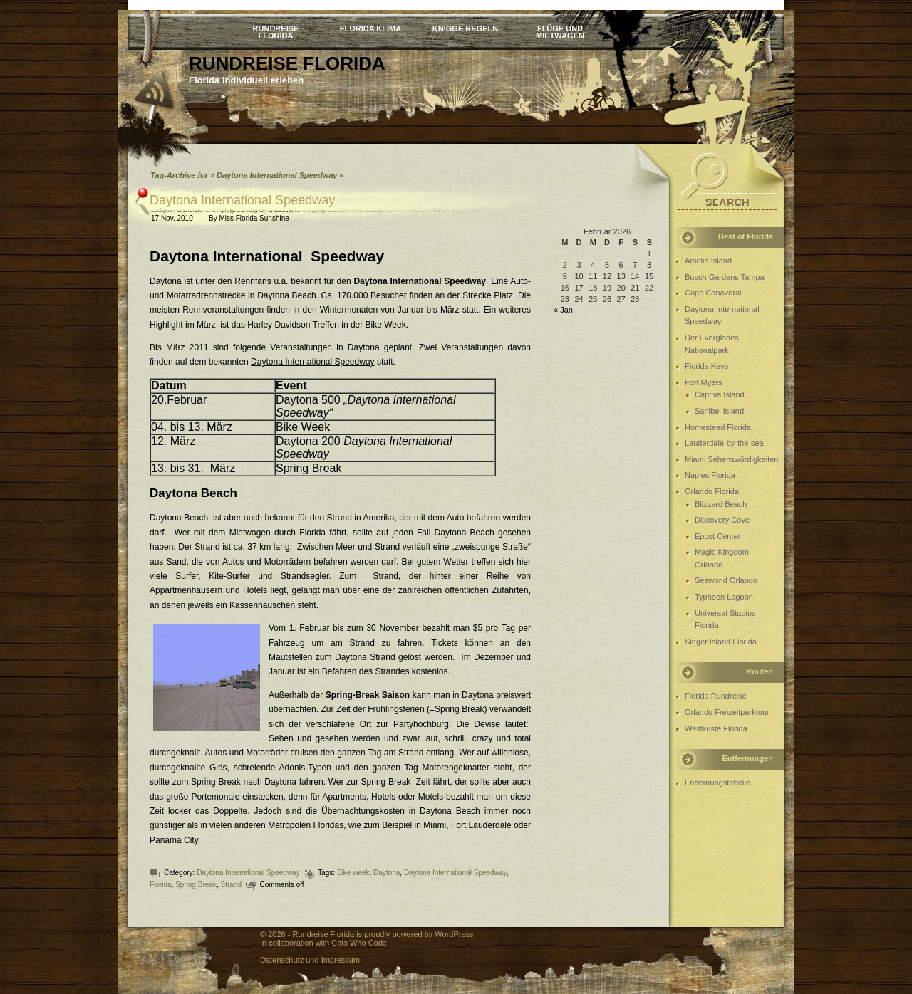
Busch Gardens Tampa (725, 277)
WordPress (454, 934)
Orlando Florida (712, 491)
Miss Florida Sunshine (254, 218)
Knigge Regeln (465, 28)
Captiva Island (720, 394)
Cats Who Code (359, 942)
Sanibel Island (719, 411)
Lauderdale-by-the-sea (724, 443)
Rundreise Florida (276, 31)
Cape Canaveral (713, 292)
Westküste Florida (716, 728)
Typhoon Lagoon (724, 596)
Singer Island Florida (721, 641)
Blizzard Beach (721, 504)
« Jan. (564, 309)
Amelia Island (708, 260)
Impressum (340, 960)
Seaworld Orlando (726, 580)
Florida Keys (706, 366)
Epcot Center (717, 536)
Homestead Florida (718, 427)
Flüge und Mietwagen (560, 31)
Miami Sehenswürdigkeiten (731, 459)
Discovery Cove (722, 520)
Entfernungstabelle (717, 782)
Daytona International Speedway (242, 200)
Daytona (386, 873)
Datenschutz (282, 960)
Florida (161, 885)
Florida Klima (370, 28)
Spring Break (196, 885)
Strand (231, 885)
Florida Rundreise (716, 695)
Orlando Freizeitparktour (727, 712)
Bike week (353, 873)
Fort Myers (703, 382)
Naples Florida (710, 475)
